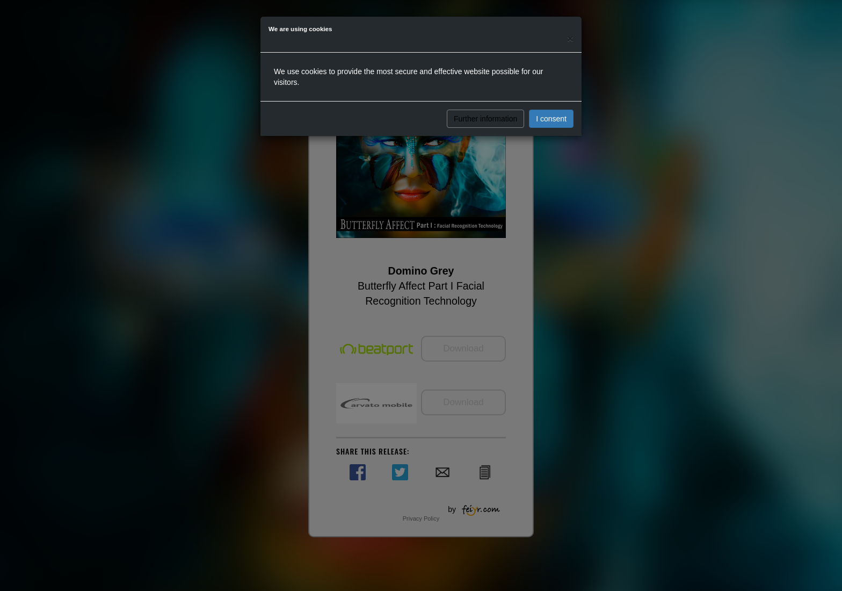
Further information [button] (485, 118)
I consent (551, 118)
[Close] (570, 38)
